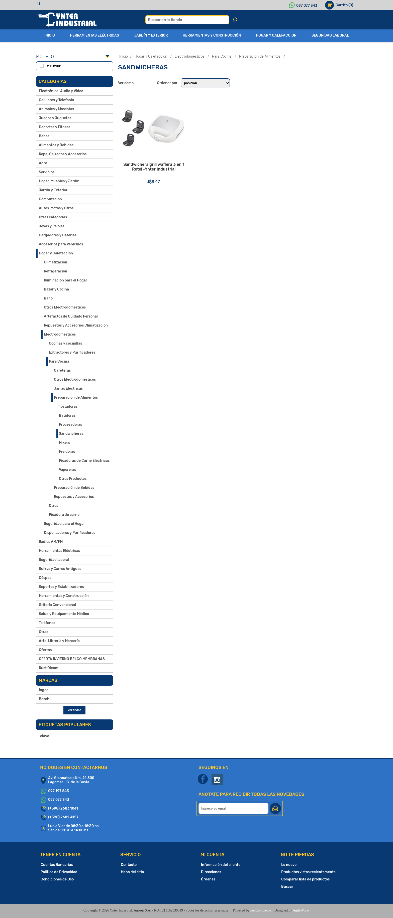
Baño (48, 298)
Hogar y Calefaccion (56, 253)
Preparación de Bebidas (74, 488)
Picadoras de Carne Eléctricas (84, 460)
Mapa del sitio (132, 872)
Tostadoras (68, 406)
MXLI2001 (54, 66)
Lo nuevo (289, 865)
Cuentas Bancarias (57, 865)
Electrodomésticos (60, 334)
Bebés (44, 136)
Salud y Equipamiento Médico (64, 614)
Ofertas (45, 650)
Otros (53, 506)
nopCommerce (260, 910)
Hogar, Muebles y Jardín (59, 181)
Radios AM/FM (51, 542)
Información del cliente (220, 865)
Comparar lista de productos (305, 879)
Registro (49, 5)
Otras (43, 632)
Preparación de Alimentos (76, 397)
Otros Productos (72, 479)
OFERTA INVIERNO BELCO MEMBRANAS (72, 659)
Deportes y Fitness (54, 127)
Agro (43, 163)
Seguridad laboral (54, 560)
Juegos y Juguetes (55, 118)
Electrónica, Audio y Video (61, 91)
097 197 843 (58, 791)
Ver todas (74, 710)
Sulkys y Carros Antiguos (60, 569)
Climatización (55, 262)
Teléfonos (47, 623)
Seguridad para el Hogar (64, 524)
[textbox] (187, 19)
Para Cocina (59, 361)
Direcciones (211, 872)
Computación (50, 199)
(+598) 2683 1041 (63, 808)
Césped (45, 578)
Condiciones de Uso (57, 879)
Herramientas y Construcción (64, 596)
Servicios (46, 172)
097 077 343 (306, 6)
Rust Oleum (48, 668)
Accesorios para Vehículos (61, 244)
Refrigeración (55, 271)
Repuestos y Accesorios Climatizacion (76, 325)
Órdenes (208, 879)
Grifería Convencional (57, 605)
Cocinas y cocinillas (65, 343)
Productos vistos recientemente (308, 872)
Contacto (129, 865)
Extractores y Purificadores (72, 352)
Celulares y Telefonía (56, 100)
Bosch (44, 699)
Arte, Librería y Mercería (59, 641)
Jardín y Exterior (53, 190)
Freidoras (67, 451)
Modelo (45, 56)
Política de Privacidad (59, 872)
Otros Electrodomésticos (65, 307)
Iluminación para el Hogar (65, 280)
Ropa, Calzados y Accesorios (62, 154)
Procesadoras (70, 424)
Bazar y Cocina (56, 289)
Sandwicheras (71, 433)
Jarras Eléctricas (68, 388)
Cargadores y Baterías (57, 235)
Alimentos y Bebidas (56, 145)
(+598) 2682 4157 (63, 817)
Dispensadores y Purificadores (69, 533)
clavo (44, 736)
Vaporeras (67, 470)
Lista (149, 82)
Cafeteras (62, 370)
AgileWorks (301, 910)
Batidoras (67, 415)
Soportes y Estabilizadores (61, 587)
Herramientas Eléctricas (59, 551)
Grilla (140, 82)
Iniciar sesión (78, 5)
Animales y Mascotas (56, 109)
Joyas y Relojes (51, 226)
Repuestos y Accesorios (74, 497)
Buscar (287, 886)
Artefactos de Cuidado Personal (71, 316)
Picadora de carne (64, 515)
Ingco (43, 690)
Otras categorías (53, 217)
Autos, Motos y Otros (56, 208)
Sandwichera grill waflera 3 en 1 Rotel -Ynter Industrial (157, 176)
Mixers (64, 442)
